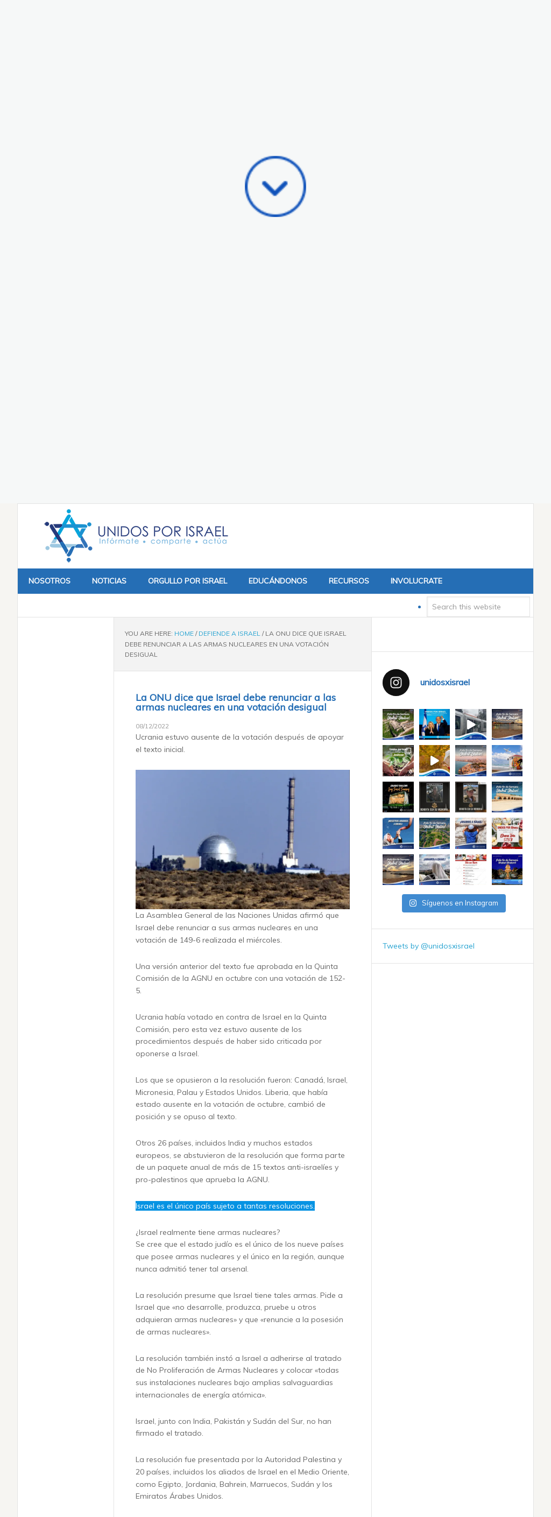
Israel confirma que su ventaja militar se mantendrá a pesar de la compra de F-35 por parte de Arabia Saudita (252, 1443)
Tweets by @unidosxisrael (429, 546)
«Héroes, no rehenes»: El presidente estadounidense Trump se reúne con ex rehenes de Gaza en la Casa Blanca (249, 1382)
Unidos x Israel (134, 136)
